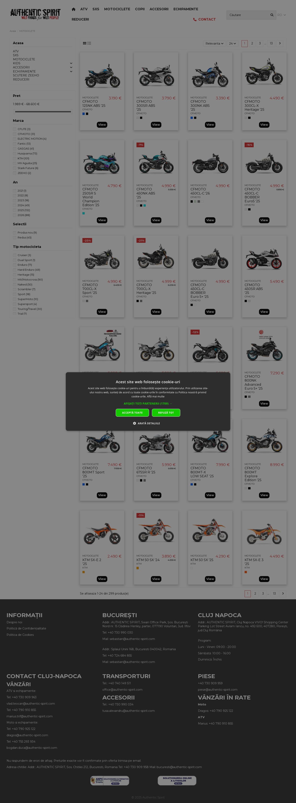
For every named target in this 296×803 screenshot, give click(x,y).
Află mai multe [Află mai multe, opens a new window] (155, 396)
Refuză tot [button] (166, 412)
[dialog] (148, 401)
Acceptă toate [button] (132, 412)
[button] (148, 403)
